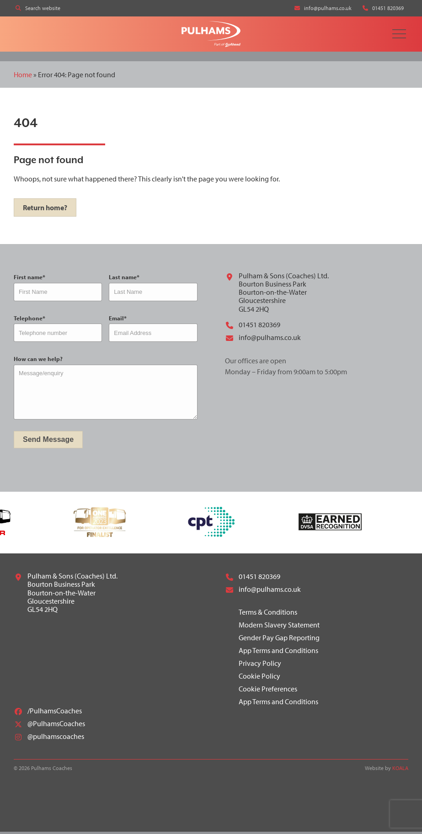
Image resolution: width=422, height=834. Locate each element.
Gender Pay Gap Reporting (279, 639)
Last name (124, 279)
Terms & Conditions (268, 614)
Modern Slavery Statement (279, 627)
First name (29, 279)
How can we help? (38, 361)
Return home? (45, 209)
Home (23, 76)
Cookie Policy (259, 678)
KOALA (400, 770)
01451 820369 (252, 327)
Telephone (29, 320)
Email (118, 320)
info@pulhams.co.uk (263, 340)
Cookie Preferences (268, 691)
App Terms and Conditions (278, 652)
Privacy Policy (260, 665)
